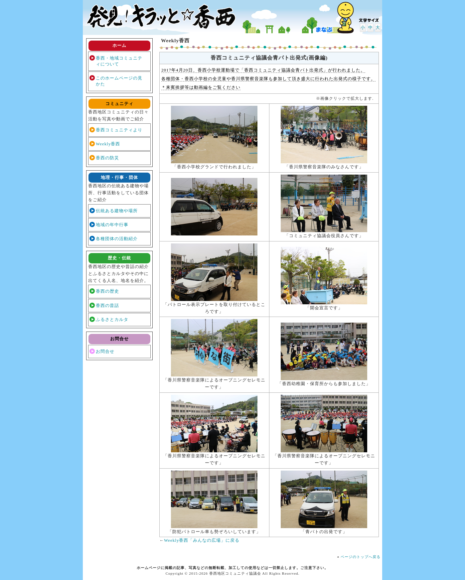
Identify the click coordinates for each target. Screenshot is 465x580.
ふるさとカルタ (112, 319)
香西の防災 (107, 157)
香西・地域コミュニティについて (119, 61)
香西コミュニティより (119, 129)
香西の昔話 (107, 305)
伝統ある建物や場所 (117, 210)
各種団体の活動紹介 (117, 238)
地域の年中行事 (112, 224)
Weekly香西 (108, 143)
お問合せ (105, 351)
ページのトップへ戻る (361, 557)
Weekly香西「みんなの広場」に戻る (201, 540)
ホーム (119, 45)
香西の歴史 (107, 291)
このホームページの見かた (119, 80)
